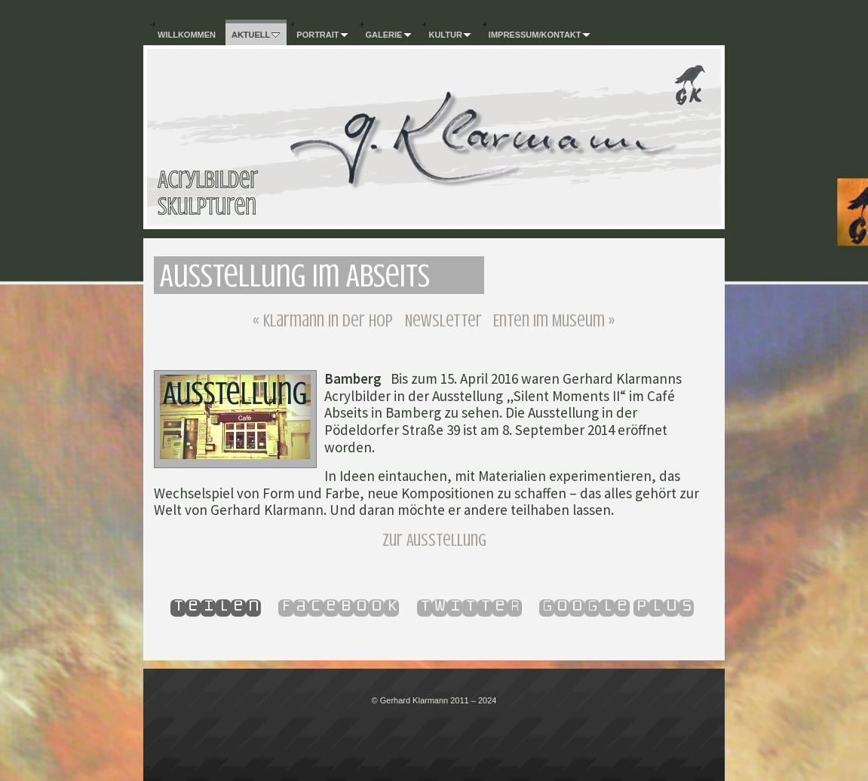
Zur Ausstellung (434, 540)
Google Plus (616, 606)
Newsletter (443, 320)
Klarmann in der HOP (323, 320)
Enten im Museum (554, 320)
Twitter (469, 606)
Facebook (338, 606)
